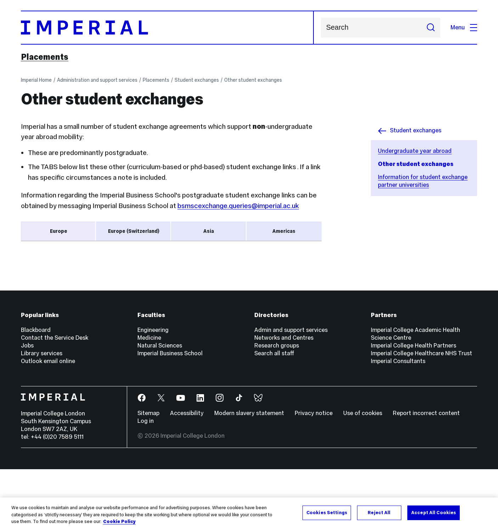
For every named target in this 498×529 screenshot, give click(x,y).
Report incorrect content (426, 473)
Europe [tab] (58, 231)
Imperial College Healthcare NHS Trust (421, 413)
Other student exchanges (253, 80)
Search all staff (274, 413)
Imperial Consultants (398, 421)
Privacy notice (314, 473)
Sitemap (148, 473)
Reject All (379, 512)
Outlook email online (48, 421)
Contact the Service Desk (54, 397)
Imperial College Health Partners (413, 405)
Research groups (276, 405)
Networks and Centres (283, 397)
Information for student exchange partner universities (423, 181)
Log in (145, 480)
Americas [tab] (283, 231)
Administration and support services (97, 80)
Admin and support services (291, 389)
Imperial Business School (170, 413)
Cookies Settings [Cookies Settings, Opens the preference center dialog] (326, 512)
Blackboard (36, 389)
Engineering (153, 389)
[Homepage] (167, 28)
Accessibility (187, 473)
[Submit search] (430, 28)
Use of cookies (362, 473)
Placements (44, 57)
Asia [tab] (208, 231)
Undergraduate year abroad (415, 151)
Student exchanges (197, 80)
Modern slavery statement (249, 473)
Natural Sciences (159, 405)
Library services (41, 413)
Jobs (27, 405)
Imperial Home (36, 80)
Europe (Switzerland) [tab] (133, 231)
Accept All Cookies (433, 512)
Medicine (149, 397)
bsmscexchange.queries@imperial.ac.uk (238, 205)
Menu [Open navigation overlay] (464, 27)
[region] (249, 513)
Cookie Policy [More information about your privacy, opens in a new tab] (119, 521)
